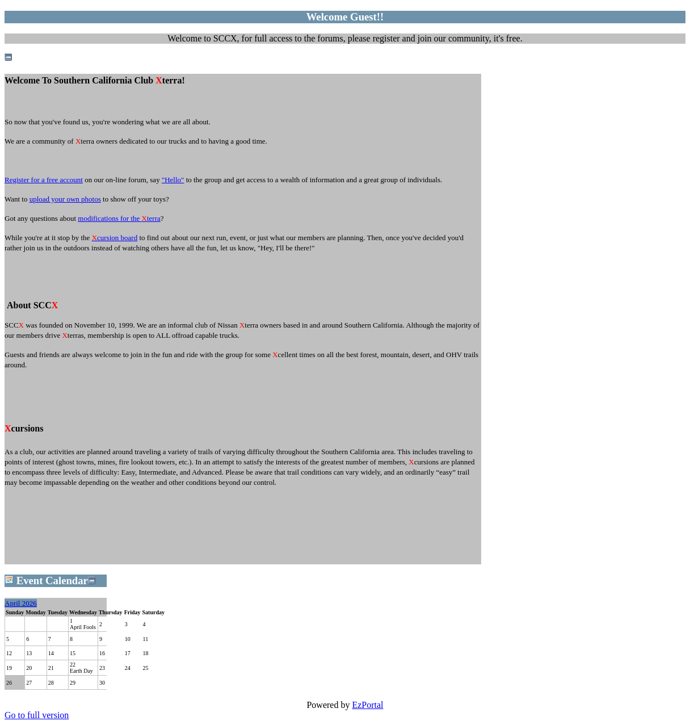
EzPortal (367, 705)
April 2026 (21, 603)
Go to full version (37, 715)
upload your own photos (65, 199)
